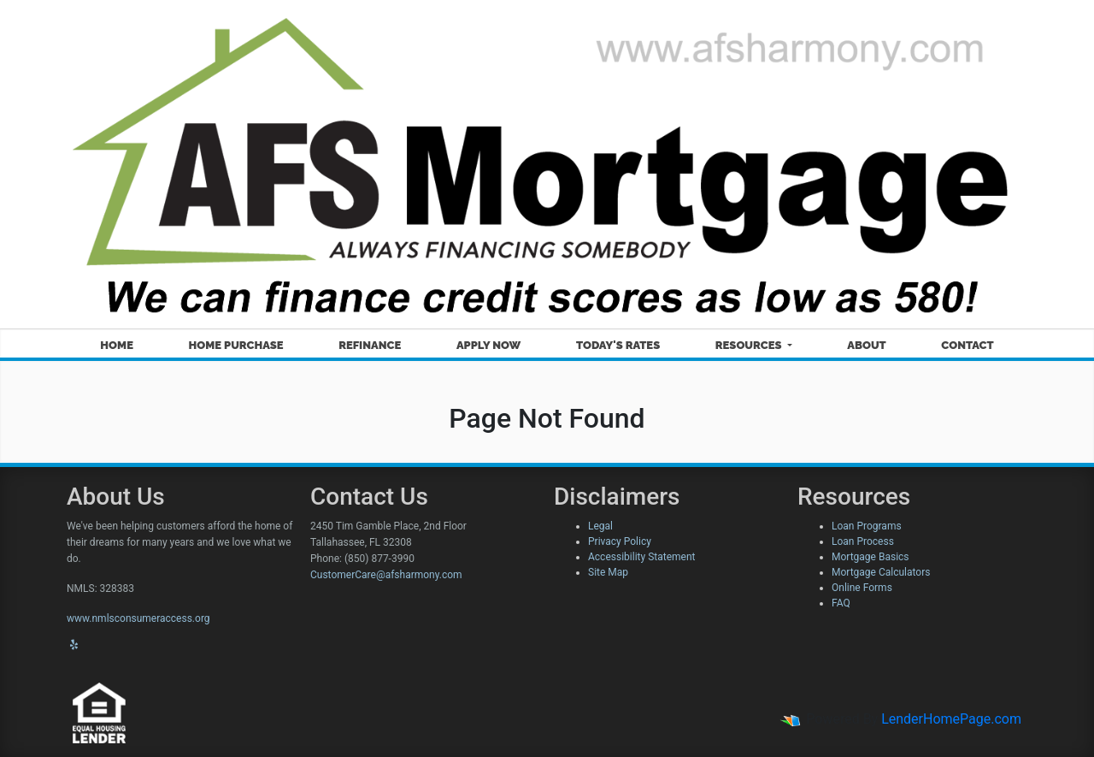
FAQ (841, 603)
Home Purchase (236, 345)
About (866, 345)
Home (116, 345)
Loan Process (863, 541)
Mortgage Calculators (881, 572)
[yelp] (74, 645)
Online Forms (862, 588)
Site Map (608, 572)
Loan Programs (867, 526)
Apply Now (488, 345)
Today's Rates (618, 345)
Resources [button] (750, 345)
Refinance (369, 345)
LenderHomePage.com (951, 719)
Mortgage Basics (870, 557)
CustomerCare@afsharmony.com (386, 575)
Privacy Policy (619, 541)
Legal (600, 526)
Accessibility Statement (641, 557)
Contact (967, 345)
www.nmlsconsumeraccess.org (138, 618)
